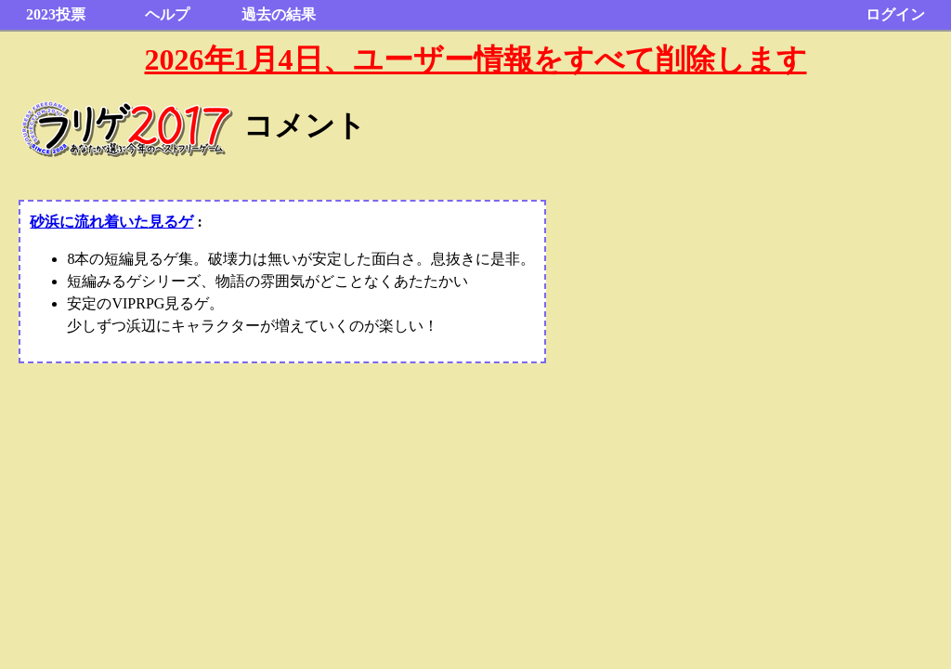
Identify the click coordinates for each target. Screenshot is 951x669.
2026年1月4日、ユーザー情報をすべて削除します (476, 59)
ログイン (895, 14)
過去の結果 (278, 14)
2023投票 (55, 14)
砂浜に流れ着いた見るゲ (111, 222)
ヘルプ (167, 14)
